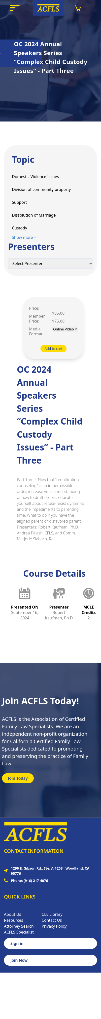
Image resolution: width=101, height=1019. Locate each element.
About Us (12, 914)
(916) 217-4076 (36, 880)
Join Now (19, 960)
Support (19, 202)
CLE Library (52, 914)
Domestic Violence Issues (35, 176)
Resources (13, 920)
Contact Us (52, 920)
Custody (19, 228)
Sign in (16, 943)
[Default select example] (50, 263)
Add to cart (53, 348)
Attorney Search (19, 926)
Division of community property (41, 189)
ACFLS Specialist (19, 932)
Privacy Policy (54, 926)
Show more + (24, 237)
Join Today (18, 778)
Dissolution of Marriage (34, 215)
